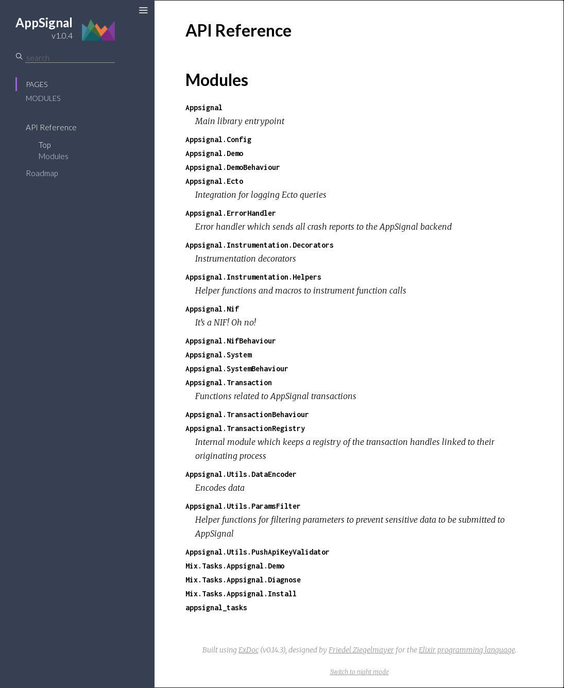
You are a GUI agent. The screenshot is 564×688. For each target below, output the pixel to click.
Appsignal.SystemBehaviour (236, 368)
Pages (36, 84)
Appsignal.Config (218, 139)
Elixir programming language (467, 650)
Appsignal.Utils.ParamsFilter (243, 506)
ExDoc (248, 650)
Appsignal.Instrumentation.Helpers (253, 276)
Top (44, 144)
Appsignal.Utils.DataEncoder (241, 474)
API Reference (51, 127)
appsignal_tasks (216, 607)
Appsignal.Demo (214, 153)
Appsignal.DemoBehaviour (232, 167)
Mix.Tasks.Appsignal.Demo (234, 565)
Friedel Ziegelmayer (361, 650)
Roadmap (42, 173)
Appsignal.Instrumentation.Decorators (259, 244)
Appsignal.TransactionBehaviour (247, 414)
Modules (43, 98)
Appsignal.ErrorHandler (230, 213)
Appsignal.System (218, 354)
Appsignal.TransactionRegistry (245, 428)
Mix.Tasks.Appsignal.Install (241, 593)
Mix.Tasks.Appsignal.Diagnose (243, 579)
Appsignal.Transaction (228, 382)
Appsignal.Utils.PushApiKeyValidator (257, 551)
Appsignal (204, 107)
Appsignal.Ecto (214, 181)
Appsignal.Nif (212, 308)
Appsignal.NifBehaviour (230, 340)
